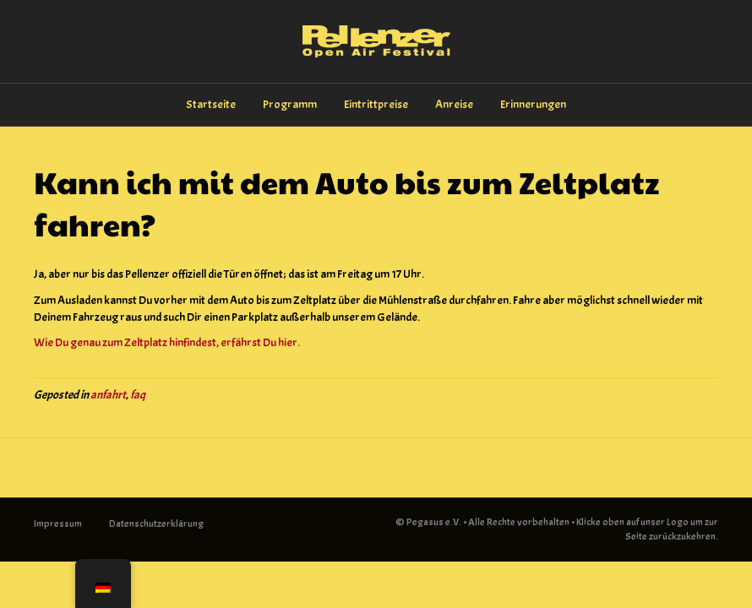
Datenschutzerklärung (156, 523)
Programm (290, 104)
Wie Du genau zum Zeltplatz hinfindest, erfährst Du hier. (167, 342)
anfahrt (108, 395)
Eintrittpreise (376, 104)
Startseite (211, 104)
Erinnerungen (533, 104)
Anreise (454, 104)
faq (137, 395)
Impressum (58, 523)
